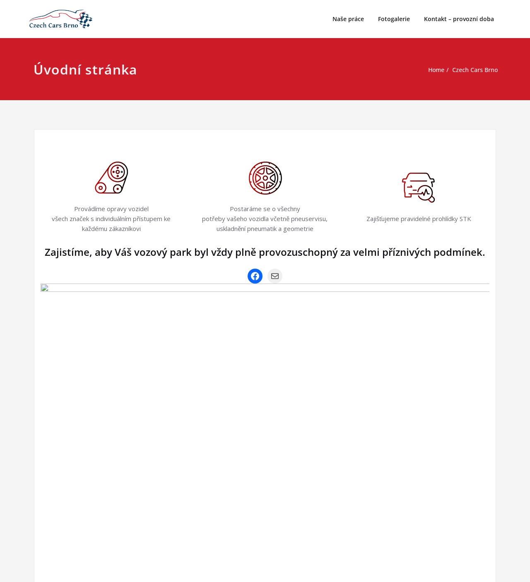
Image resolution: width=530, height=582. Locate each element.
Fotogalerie (394, 19)
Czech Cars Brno (473, 70)
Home (432, 70)
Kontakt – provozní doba (459, 19)
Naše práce (348, 19)
